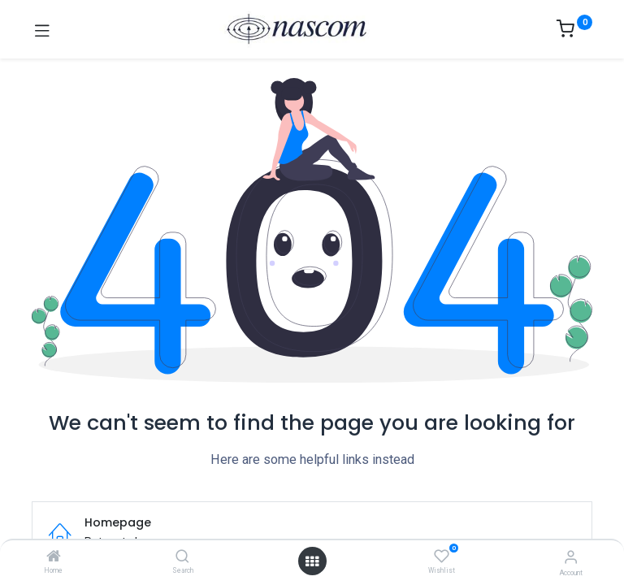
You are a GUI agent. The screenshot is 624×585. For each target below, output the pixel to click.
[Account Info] (570, 557)
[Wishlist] (441, 556)
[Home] (53, 557)
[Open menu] (312, 561)
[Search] (182, 557)
